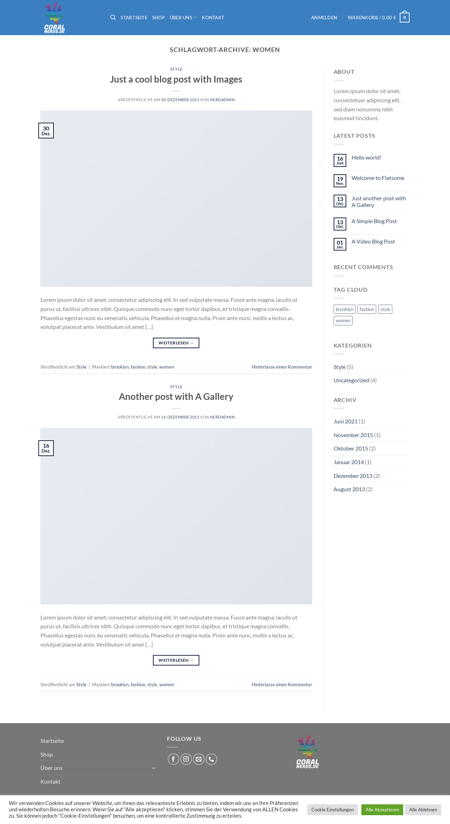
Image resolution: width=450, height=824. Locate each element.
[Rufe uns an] (211, 759)
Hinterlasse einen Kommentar (282, 367)
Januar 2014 (349, 462)
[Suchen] (113, 17)
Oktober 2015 (351, 448)
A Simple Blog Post (374, 221)
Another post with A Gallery (176, 396)
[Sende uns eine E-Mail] (199, 759)
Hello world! (366, 157)
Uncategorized (351, 380)
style (152, 367)
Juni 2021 (346, 421)
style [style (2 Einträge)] (385, 309)
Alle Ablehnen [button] (423, 809)
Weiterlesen (176, 342)
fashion (138, 367)
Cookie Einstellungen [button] (332, 809)
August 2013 (349, 489)
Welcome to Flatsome (378, 177)
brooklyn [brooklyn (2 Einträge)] (344, 309)
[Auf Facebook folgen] (173, 759)
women (166, 367)
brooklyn (120, 367)
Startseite (134, 17)
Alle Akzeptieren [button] (382, 809)
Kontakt (213, 17)
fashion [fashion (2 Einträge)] (367, 309)
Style (176, 69)
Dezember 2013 (353, 475)
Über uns (183, 17)
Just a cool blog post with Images (176, 79)
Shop (158, 17)
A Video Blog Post (373, 241)
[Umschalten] (153, 768)
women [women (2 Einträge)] (343, 320)
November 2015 (353, 435)
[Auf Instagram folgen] (186, 759)
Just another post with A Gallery (379, 201)
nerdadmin (222, 99)
